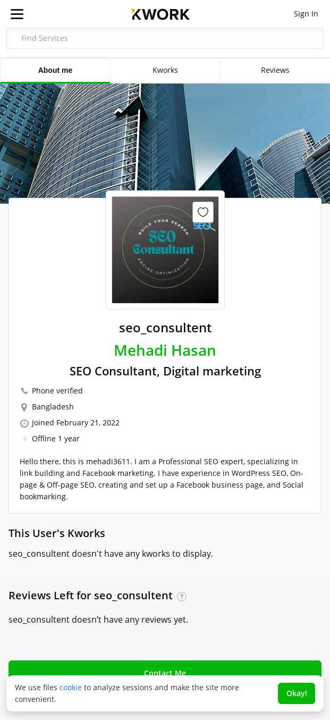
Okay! (296, 693)
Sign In (306, 14)
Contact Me (165, 673)
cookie (71, 687)
